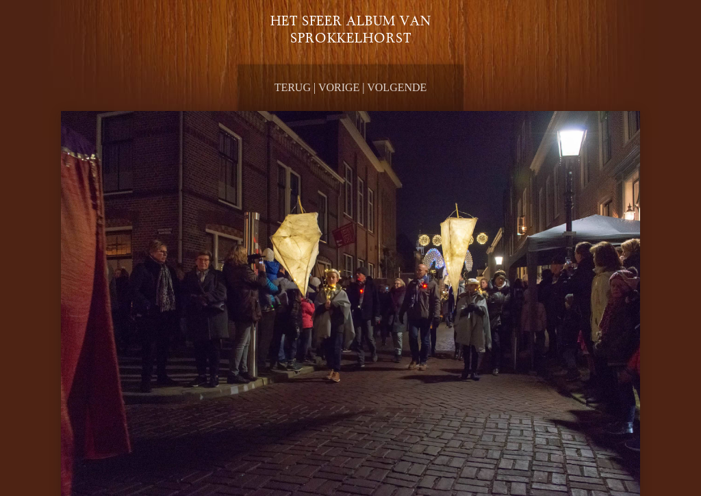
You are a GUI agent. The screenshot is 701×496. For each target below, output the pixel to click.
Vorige (338, 87)
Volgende (396, 87)
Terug (293, 87)
